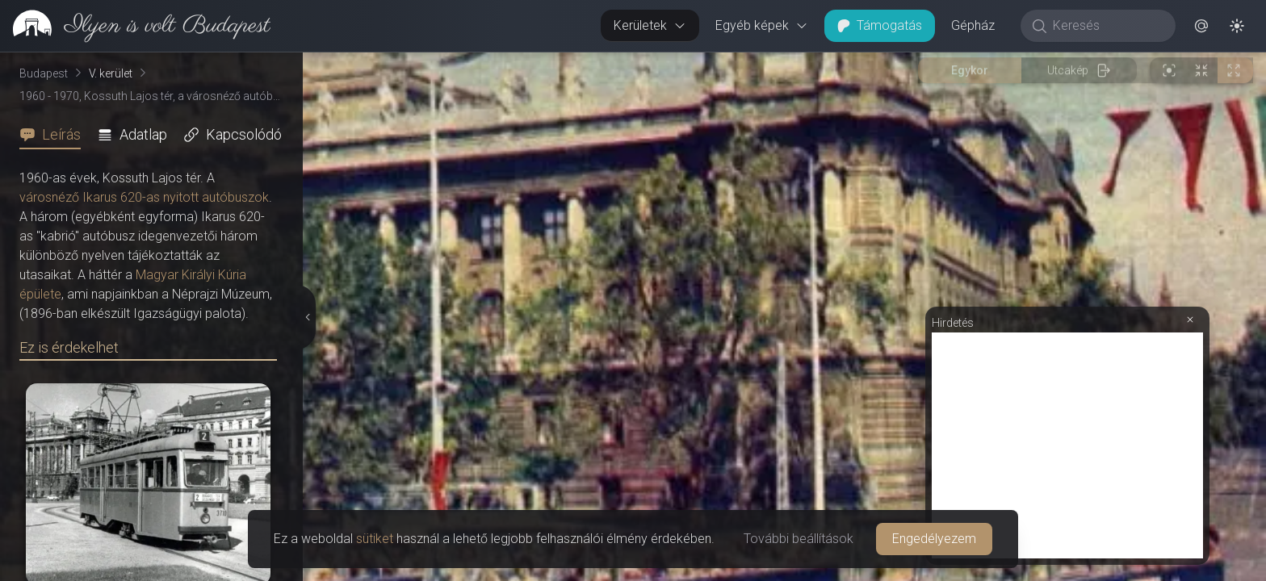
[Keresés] (1106, 26)
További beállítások (798, 538)
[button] (1201, 26)
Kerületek (650, 25)
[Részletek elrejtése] (306, 317)
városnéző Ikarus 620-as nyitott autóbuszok (144, 197)
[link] (135, 25)
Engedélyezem (934, 538)
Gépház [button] (973, 25)
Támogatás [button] (879, 25)
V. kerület (110, 73)
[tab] (54, 134)
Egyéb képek (761, 25)
